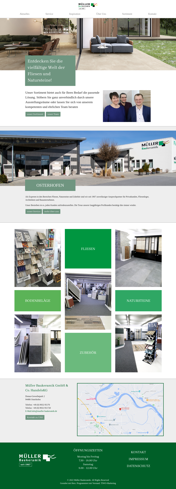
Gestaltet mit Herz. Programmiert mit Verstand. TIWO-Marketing (88, 483)
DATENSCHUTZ (138, 466)
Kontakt (152, 13)
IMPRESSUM (138, 459)
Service (49, 13)
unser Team (53, 114)
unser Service (33, 211)
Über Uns (101, 13)
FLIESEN (88, 249)
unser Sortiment (35, 114)
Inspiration (74, 13)
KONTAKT (138, 452)
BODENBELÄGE (37, 301)
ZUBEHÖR (88, 353)
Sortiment (127, 13)
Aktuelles (25, 13)
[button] (13, 43)
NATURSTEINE (138, 301)
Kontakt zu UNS (35, 417)
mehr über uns (51, 211)
